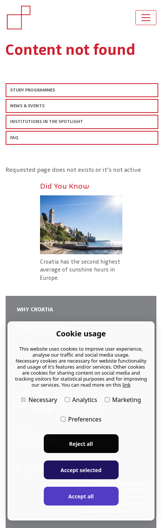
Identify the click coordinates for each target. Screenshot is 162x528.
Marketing (123, 400)
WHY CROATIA (35, 309)
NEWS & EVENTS (27, 105)
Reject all (81, 443)
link (126, 384)
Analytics (81, 400)
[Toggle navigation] (145, 17)
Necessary (39, 400)
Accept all (81, 496)
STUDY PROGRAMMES (32, 90)
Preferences (81, 419)
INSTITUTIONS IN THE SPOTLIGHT (46, 121)
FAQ (14, 137)
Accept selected (81, 470)
